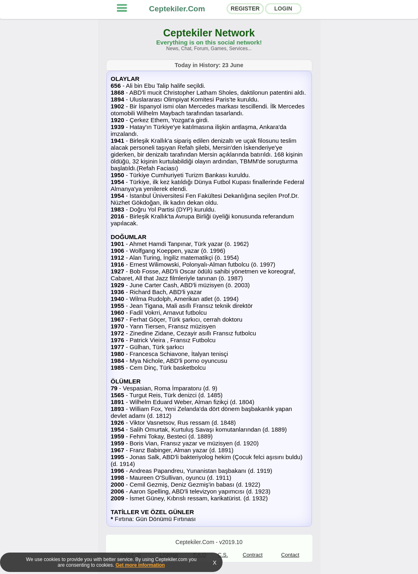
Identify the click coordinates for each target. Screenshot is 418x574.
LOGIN (283, 8)
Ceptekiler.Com (177, 8)
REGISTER (245, 8)
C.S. (223, 555)
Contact (290, 555)
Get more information (140, 565)
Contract (253, 555)
